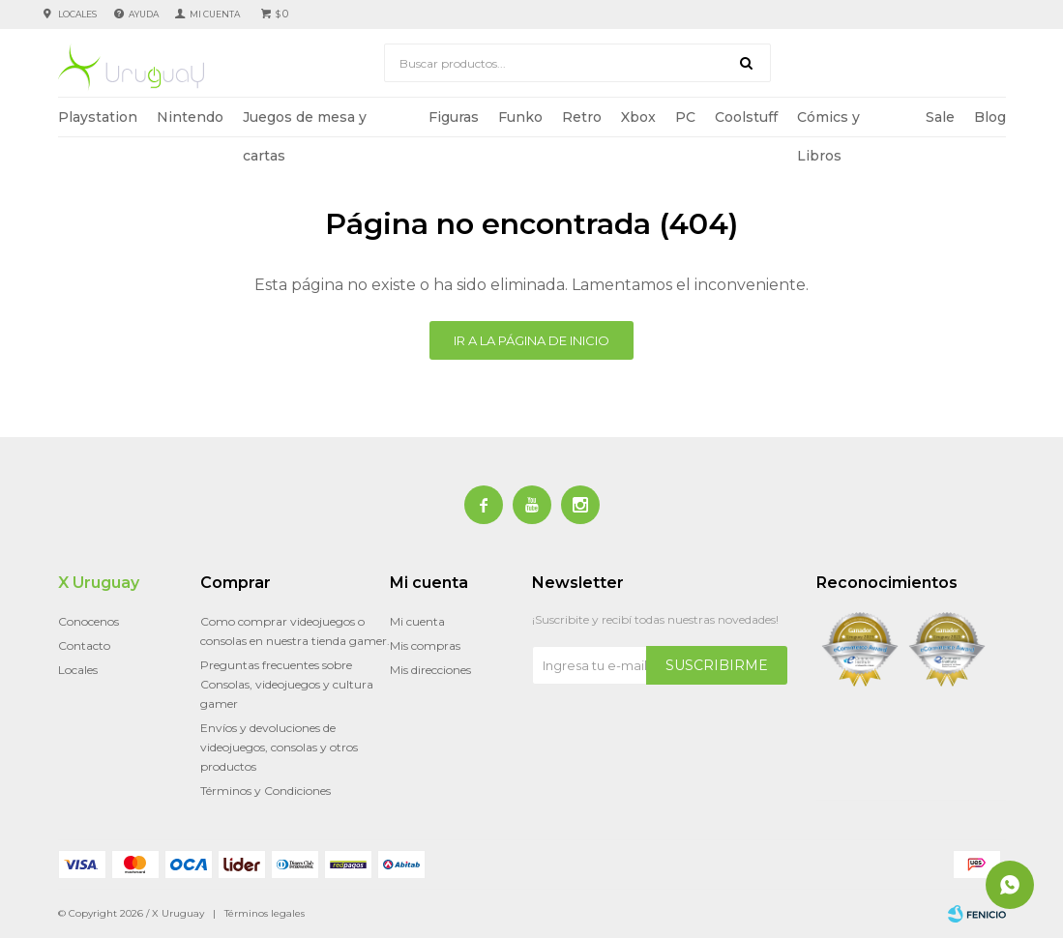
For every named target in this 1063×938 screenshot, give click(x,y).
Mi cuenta (417, 621)
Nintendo (190, 117)
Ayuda (144, 14)
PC (685, 117)
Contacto (84, 645)
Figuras (453, 117)
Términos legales (264, 913)
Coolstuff (746, 117)
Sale (940, 117)
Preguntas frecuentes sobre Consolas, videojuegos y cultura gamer (286, 684)
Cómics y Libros (828, 122)
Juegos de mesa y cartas (305, 122)
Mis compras (425, 645)
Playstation (97, 117)
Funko (520, 117)
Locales (77, 14)
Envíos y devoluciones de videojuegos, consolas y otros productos (279, 747)
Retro (582, 117)
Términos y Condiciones (265, 790)
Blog (990, 117)
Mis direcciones (430, 669)
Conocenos (88, 621)
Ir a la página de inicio (531, 340)
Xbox (638, 117)
